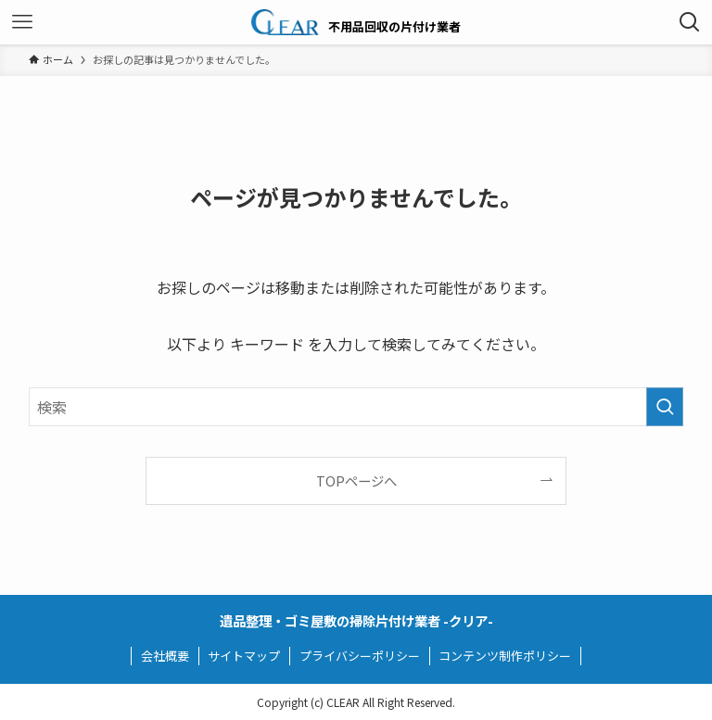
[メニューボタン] (22, 22)
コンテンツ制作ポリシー (505, 655)
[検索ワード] (356, 406)
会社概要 (165, 655)
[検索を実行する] (664, 406)
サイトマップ (244, 655)
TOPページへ (356, 480)
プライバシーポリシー (359, 655)
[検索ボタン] (690, 22)
